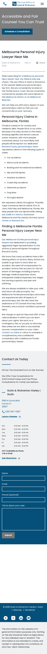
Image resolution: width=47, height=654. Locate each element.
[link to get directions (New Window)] (23, 403)
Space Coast (19, 91)
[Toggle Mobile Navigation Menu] (42, 4)
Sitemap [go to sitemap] (17, 610)
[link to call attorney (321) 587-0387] (5, 4)
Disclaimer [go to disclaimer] (30, 610)
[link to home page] (23, 3)
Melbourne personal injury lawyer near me (22, 77)
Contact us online (10, 332)
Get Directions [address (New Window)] (11, 458)
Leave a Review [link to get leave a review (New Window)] (11, 416)
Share (40, 62)
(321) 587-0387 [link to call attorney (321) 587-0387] (11, 411)
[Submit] (8, 535)
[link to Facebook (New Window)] (6, 618)
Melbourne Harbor (15, 97)
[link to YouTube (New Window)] (29, 618)
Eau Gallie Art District (12, 214)
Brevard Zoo (18, 220)
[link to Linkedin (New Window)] (21, 618)
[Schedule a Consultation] (17, 32)
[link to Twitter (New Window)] (13, 618)
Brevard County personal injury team (20, 146)
